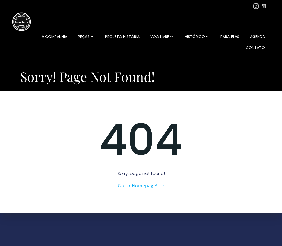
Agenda (257, 36)
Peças (86, 36)
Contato (255, 47)
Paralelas (229, 36)
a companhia (54, 36)
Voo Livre (162, 36)
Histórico (197, 36)
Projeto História (122, 36)
